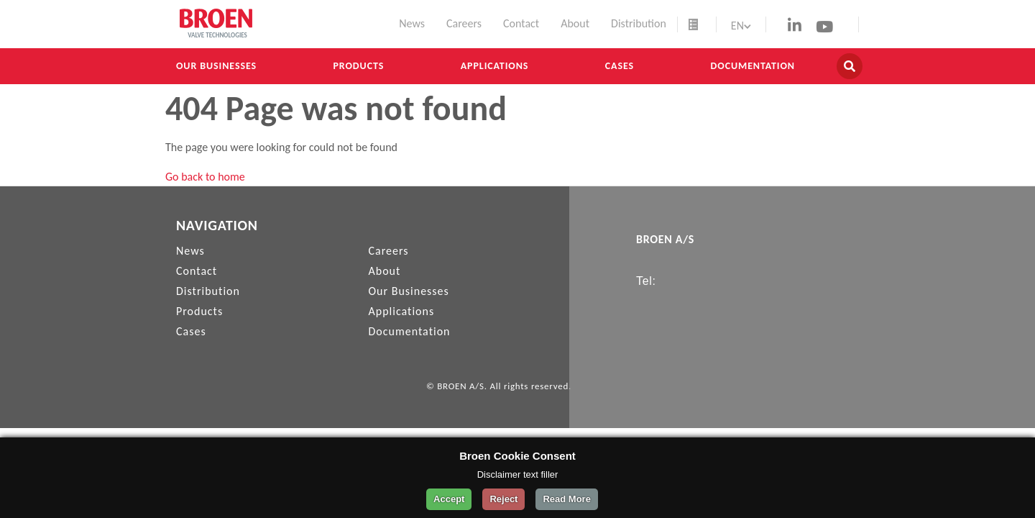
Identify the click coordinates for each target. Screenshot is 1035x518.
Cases (619, 66)
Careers (464, 23)
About (575, 23)
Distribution (638, 23)
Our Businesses (216, 66)
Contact (521, 23)
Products (359, 66)
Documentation (753, 66)
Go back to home (205, 176)
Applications (495, 66)
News (412, 23)
